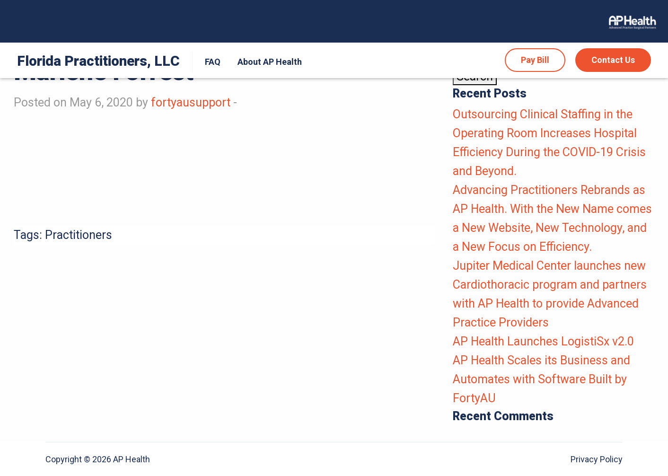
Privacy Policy (597, 459)
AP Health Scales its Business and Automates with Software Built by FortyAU (541, 379)
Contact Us (613, 60)
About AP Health (269, 62)
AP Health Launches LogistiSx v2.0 (543, 341)
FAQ (212, 62)
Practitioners (78, 235)
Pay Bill (535, 60)
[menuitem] (210, 62)
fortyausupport (190, 102)
